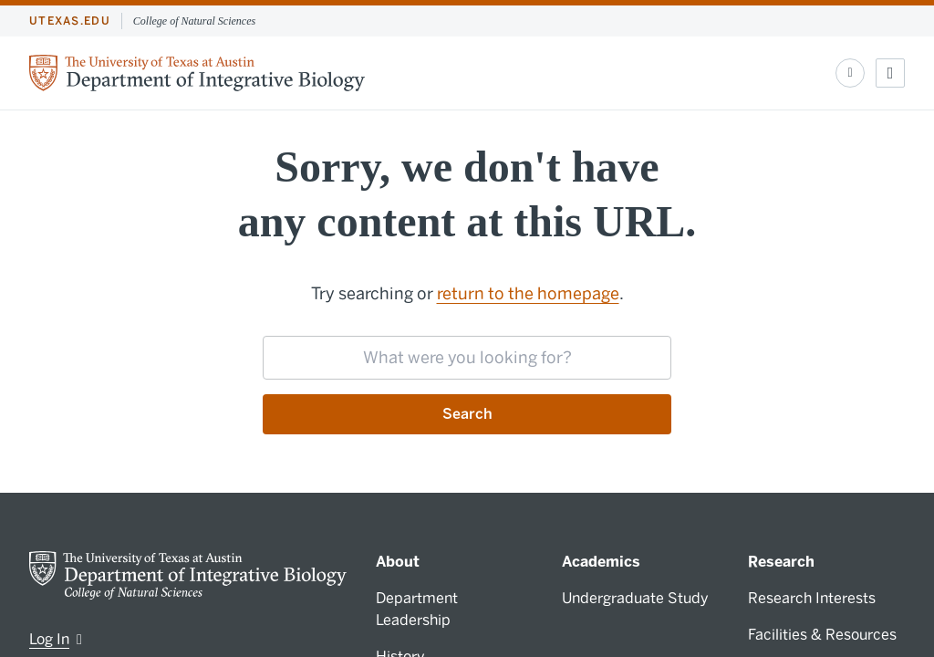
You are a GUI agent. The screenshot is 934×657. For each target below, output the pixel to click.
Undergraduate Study (635, 598)
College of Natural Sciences (194, 21)
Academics (601, 561)
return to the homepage (528, 294)
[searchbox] (467, 358)
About (398, 561)
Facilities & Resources (822, 634)
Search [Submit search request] (467, 413)
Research (781, 561)
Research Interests (812, 598)
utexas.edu (69, 21)
